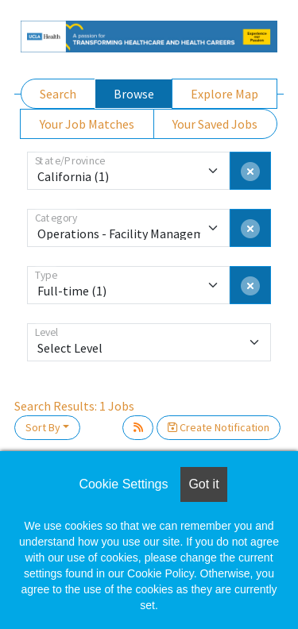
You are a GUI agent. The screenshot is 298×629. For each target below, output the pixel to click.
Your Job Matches (87, 124)
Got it (203, 484)
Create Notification (218, 427)
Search (58, 94)
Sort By (42, 427)
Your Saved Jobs (214, 124)
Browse (134, 94)
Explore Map (224, 94)
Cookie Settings (123, 484)
